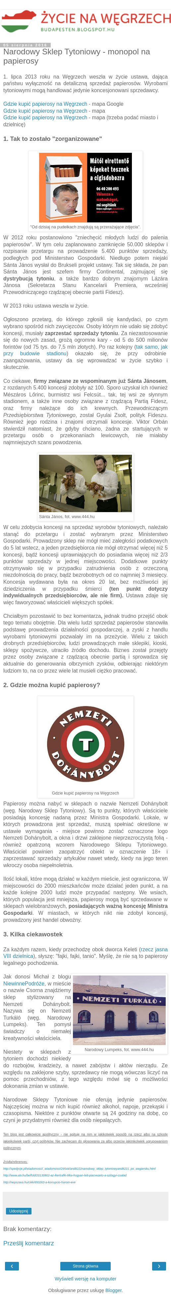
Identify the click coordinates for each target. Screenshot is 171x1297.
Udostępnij (18, 1211)
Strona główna (85, 1266)
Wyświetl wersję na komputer (85, 1278)
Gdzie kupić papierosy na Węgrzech (45, 104)
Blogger (113, 1290)
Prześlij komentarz (28, 1243)
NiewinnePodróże (23, 983)
